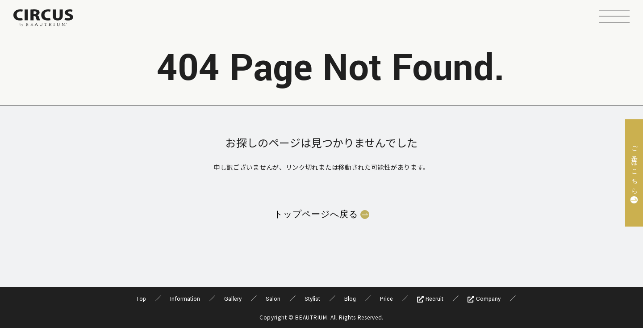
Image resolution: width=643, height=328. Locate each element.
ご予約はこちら (634, 167)
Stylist (312, 299)
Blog (350, 299)
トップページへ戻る (316, 214)
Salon (273, 299)
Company (484, 299)
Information (185, 299)
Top (141, 299)
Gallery (233, 299)
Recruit (430, 299)
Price (386, 299)
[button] (614, 17)
